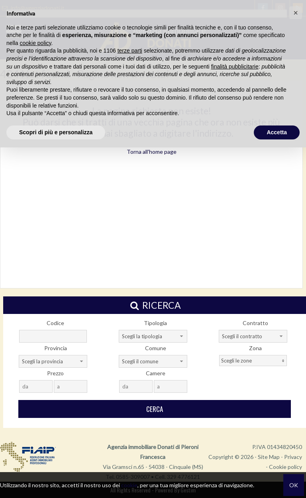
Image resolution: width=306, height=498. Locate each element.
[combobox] (153, 336)
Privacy (293, 456)
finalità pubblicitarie (235, 66)
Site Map (269, 456)
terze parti (130, 50)
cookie (129, 485)
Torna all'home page (152, 151)
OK (293, 485)
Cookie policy (285, 466)
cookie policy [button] (35, 43)
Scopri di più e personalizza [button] (55, 132)
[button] (295, 12)
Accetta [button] (277, 132)
